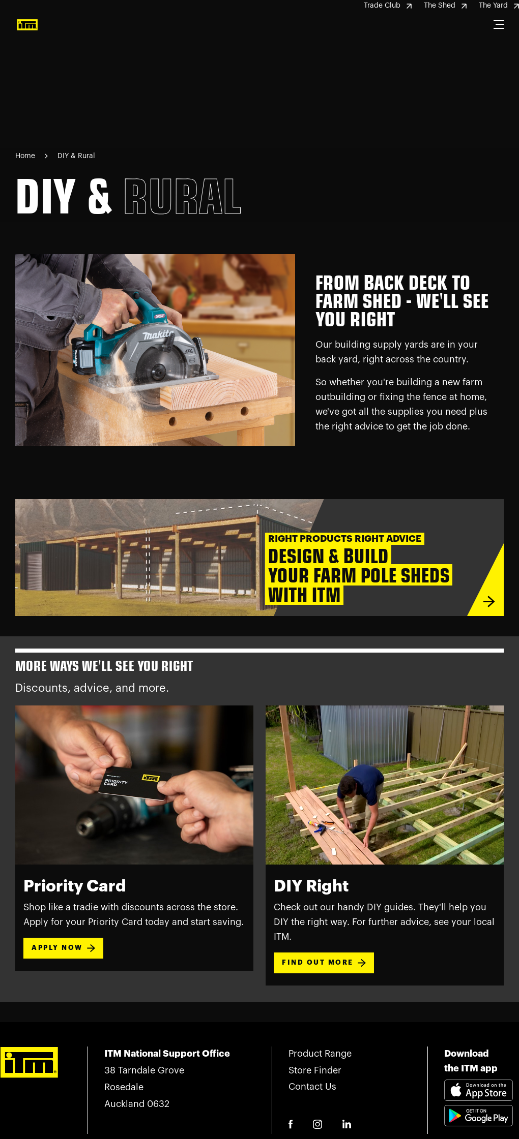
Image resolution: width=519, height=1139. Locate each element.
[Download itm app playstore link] (478, 1128)
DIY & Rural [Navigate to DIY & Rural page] (76, 156)
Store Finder (315, 1070)
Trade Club (388, 5)
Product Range (320, 1053)
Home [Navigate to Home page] (25, 156)
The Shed (445, 5)
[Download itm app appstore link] (478, 1092)
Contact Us (312, 1086)
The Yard (499, 5)
